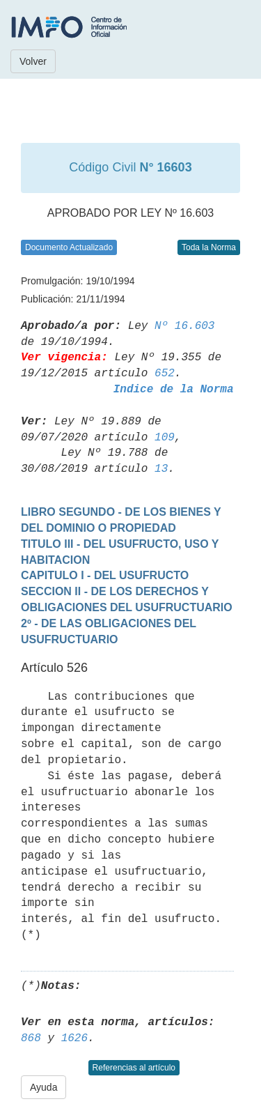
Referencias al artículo (134, 1068)
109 (165, 437)
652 (165, 373)
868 (31, 1038)
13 (161, 469)
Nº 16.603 (184, 326)
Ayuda (43, 1087)
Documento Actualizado (69, 247)
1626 (74, 1038)
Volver (33, 61)
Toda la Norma (209, 247)
